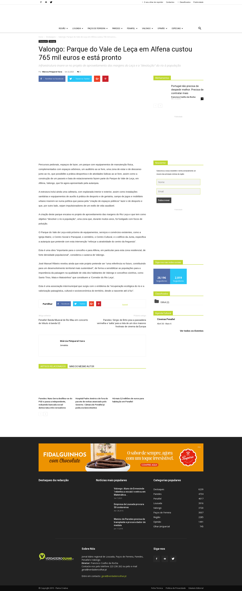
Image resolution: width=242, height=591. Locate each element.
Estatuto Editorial (196, 588)
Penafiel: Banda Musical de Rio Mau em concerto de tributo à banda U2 (63, 322)
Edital (163, 302)
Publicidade (198, 2)
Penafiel (132, 28)
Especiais (177, 28)
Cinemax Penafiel (166, 319)
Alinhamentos (162, 78)
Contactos (170, 2)
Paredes (117, 28)
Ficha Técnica (157, 588)
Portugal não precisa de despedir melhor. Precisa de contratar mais (187, 89)
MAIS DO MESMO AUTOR (81, 366)
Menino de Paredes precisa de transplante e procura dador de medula (130, 522)
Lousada (77, 28)
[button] (199, 28)
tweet (125, 304)
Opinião (162, 28)
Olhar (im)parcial (161, 526)
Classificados (183, 2)
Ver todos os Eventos (191, 330)
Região (63, 28)
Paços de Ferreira (98, 28)
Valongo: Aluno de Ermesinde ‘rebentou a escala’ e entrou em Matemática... (130, 491)
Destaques (43, 41)
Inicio (41, 37)
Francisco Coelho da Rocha (183, 97)
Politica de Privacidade (176, 588)
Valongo (147, 28)
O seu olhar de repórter (152, 2)
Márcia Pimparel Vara (52, 72)
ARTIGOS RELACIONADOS (53, 366)
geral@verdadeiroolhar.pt (114, 576)
